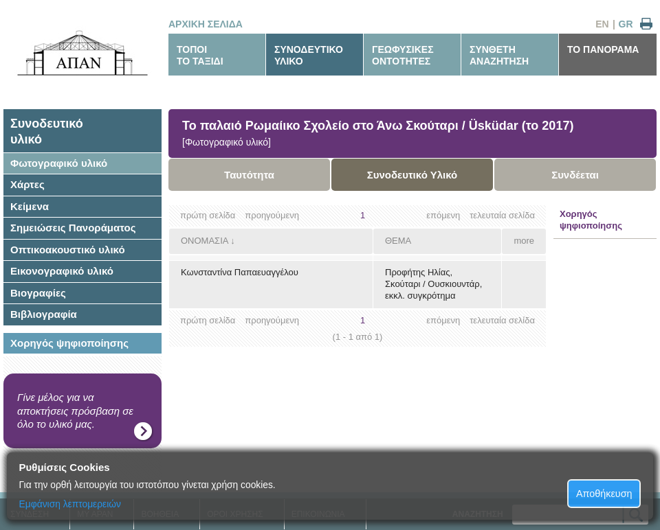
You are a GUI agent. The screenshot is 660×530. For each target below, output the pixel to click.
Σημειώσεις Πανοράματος (73, 227)
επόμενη (443, 215)
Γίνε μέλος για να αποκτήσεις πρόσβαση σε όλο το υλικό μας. (75, 410)
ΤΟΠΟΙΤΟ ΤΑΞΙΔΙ (200, 55)
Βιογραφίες (38, 293)
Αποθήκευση (604, 493)
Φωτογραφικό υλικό (58, 163)
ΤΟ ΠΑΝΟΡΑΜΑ (603, 49)
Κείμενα (29, 206)
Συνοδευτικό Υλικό (412, 175)
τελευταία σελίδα (502, 215)
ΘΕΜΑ (398, 240)
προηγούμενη (272, 215)
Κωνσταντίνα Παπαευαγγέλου (239, 272)
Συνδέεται (575, 175)
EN (601, 24)
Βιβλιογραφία (43, 314)
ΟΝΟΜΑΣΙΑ (204, 240)
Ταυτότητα (249, 175)
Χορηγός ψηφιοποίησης (69, 343)
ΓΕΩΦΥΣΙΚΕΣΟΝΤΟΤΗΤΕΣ (403, 55)
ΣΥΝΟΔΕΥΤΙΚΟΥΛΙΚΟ (308, 55)
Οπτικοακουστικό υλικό (67, 249)
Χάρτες (27, 184)
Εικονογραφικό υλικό (61, 271)
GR (626, 24)
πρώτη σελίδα (207, 215)
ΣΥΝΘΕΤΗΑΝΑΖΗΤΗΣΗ (499, 55)
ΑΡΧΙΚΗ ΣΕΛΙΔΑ (205, 24)
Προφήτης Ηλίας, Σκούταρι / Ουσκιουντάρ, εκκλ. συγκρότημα (433, 284)
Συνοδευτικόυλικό (46, 131)
